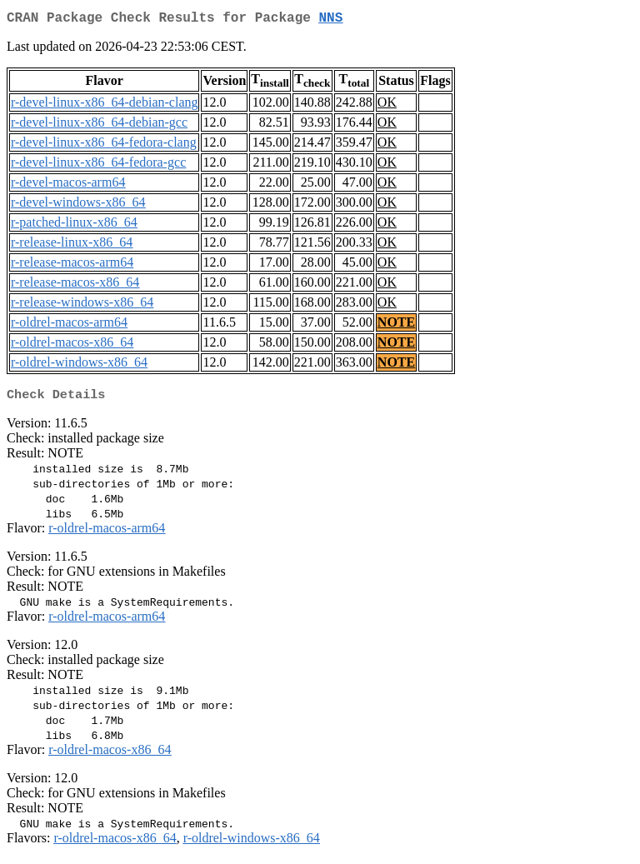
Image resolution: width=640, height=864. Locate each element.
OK (387, 105)
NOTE (396, 325)
